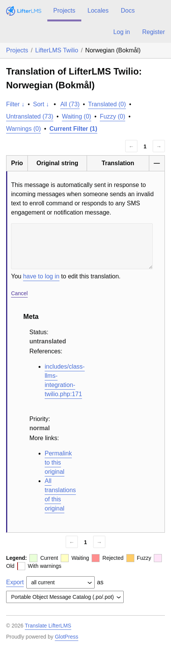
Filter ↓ (15, 104)
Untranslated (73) (29, 116)
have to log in (41, 276)
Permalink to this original (58, 462)
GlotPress (66, 637)
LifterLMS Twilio (56, 50)
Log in (121, 32)
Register (153, 32)
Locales (97, 10)
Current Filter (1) (73, 128)
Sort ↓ (41, 104)
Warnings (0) (23, 128)
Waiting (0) (76, 116)
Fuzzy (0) (112, 116)
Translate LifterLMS (48, 626)
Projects (64, 10)
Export (15, 582)
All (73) (70, 104)
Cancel (19, 293)
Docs (127, 10)
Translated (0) (107, 104)
